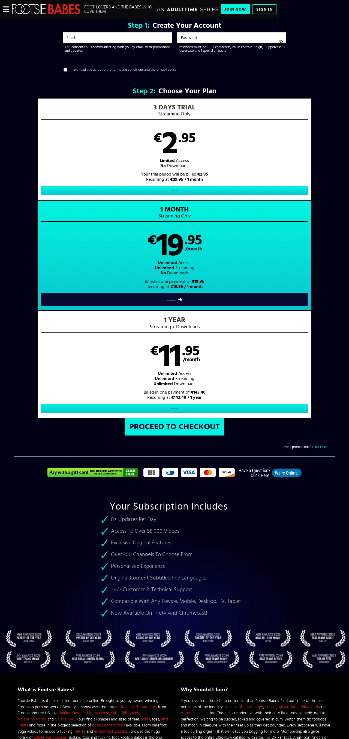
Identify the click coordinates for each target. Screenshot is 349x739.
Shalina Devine (72, 505)
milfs (24, 517)
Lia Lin (270, 499)
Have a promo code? (304, 239)
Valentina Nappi (32, 511)
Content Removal (174, 697)
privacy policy (166, 70)
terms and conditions (127, 70)
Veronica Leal (192, 505)
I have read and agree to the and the (123, 70)
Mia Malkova (98, 505)
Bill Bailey (130, 505)
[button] (94, 154)
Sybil (115, 505)
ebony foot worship (111, 523)
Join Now (235, 9)
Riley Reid (309, 499)
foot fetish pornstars (139, 499)
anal (164, 511)
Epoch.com (85, 693)
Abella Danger (250, 499)
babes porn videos (108, 517)
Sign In (264, 9)
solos (145, 511)
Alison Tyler (288, 499)
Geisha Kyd (64, 511)
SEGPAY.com (226, 693)
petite (80, 523)
